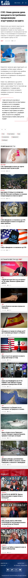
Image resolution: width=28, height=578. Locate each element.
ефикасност (15, 137)
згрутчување (11, 133)
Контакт (3, 565)
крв (19, 133)
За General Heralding (20, 565)
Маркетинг (21, 563)
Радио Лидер (5, 3)
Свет (2, 40)
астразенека (6, 137)
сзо (3, 133)
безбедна (5, 140)
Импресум (4, 563)
